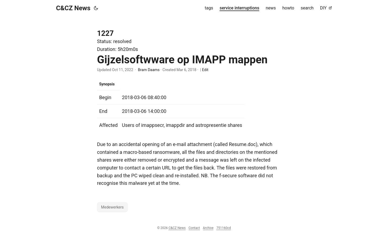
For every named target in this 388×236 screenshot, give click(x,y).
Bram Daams (149, 70)
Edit (205, 70)
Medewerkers (112, 207)
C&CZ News (73, 8)
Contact (194, 228)
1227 (105, 33)
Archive (208, 228)
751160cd (223, 228)
